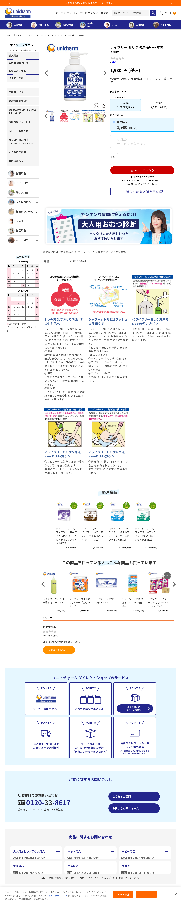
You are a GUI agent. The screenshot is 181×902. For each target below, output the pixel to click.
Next (171, 3)
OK (146, 895)
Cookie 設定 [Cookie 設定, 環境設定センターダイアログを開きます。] (122, 895)
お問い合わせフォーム (125, 808)
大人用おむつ (19, 35)
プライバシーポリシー (57, 896)
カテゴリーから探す (37, 35)
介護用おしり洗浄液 (76, 35)
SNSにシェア (103, 105)
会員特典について (18, 101)
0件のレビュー (118, 62)
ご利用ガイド (16, 92)
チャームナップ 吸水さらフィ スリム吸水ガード (132, 602)
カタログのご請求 (21, 141)
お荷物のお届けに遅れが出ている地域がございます (90, 2)
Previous (9, 3)
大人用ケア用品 (57, 35)
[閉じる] (175, 895)
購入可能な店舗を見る (142, 191)
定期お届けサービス (20, 122)
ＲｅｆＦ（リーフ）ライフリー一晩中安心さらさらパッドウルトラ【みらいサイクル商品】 (66, 536)
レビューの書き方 (18, 131)
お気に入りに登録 (97, 105)
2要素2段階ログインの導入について (22, 111)
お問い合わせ (16, 161)
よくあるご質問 (17, 152)
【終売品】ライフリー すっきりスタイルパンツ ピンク (158, 602)
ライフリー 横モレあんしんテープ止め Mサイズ (79, 602)
